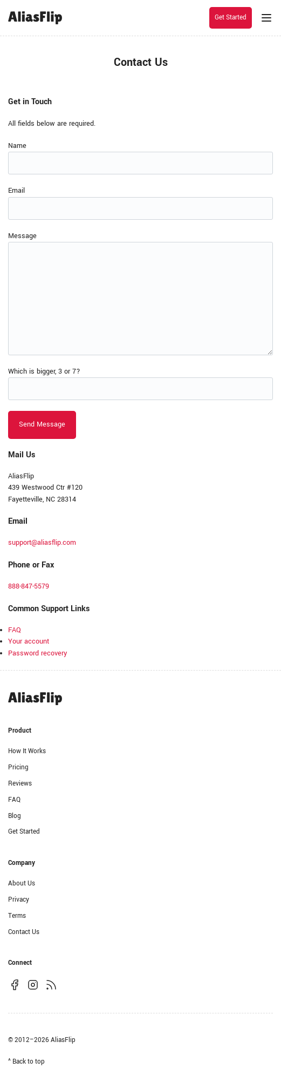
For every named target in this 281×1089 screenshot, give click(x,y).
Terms (17, 916)
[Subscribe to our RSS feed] (51, 985)
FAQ (14, 630)
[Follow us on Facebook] (14, 985)
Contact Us (23, 932)
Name (17, 146)
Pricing (18, 767)
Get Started (230, 17)
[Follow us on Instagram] (32, 985)
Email (16, 190)
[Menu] (266, 17)
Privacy (18, 899)
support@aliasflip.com (42, 542)
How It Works (27, 751)
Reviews (20, 783)
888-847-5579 (28, 586)
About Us (21, 883)
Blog (14, 816)
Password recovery (37, 653)
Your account (28, 641)
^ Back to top (26, 1061)
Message (22, 236)
